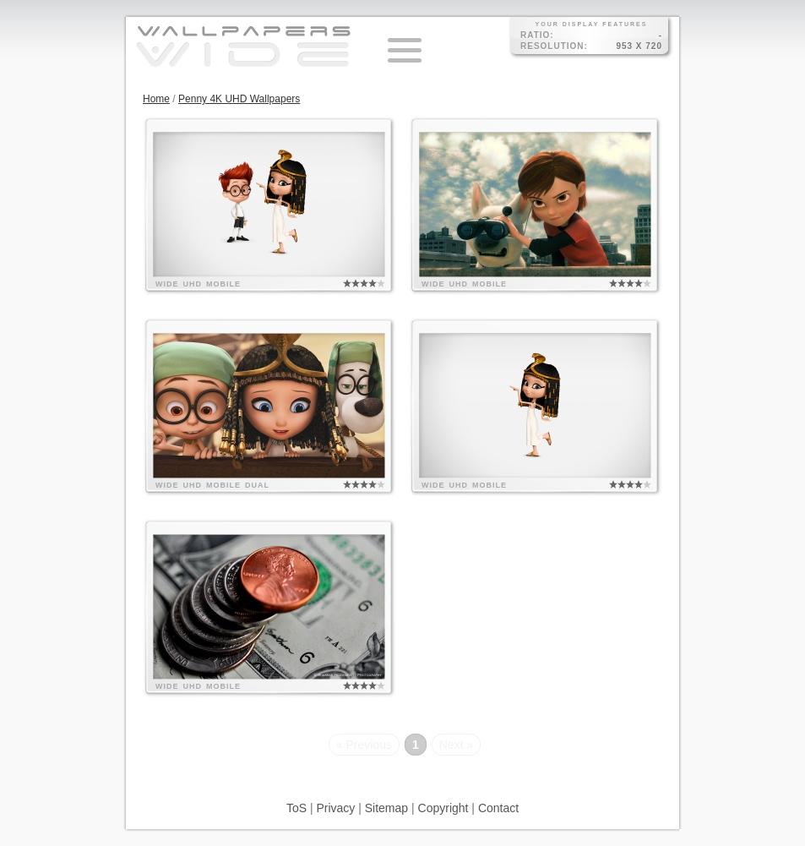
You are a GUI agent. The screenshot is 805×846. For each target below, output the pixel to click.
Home (156, 99)
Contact (498, 808)
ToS (296, 808)
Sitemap (386, 808)
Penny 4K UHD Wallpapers (239, 99)
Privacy (335, 808)
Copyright (443, 808)
